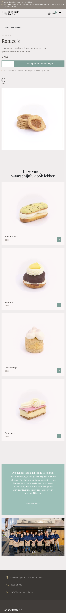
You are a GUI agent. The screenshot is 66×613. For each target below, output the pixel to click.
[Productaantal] (8, 63)
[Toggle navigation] (60, 13)
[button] (53, 13)
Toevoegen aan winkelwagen (39, 63)
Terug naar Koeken (11, 27)
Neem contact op (33, 503)
